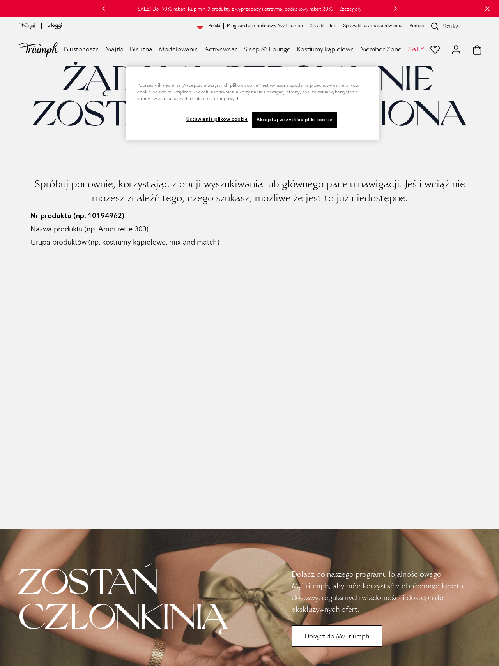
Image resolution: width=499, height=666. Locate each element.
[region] (252, 103)
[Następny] (395, 8)
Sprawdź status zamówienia (373, 26)
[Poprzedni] (103, 8)
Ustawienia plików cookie (217, 119)
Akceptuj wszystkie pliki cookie (295, 119)
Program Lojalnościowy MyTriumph (265, 26)
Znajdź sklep (323, 26)
